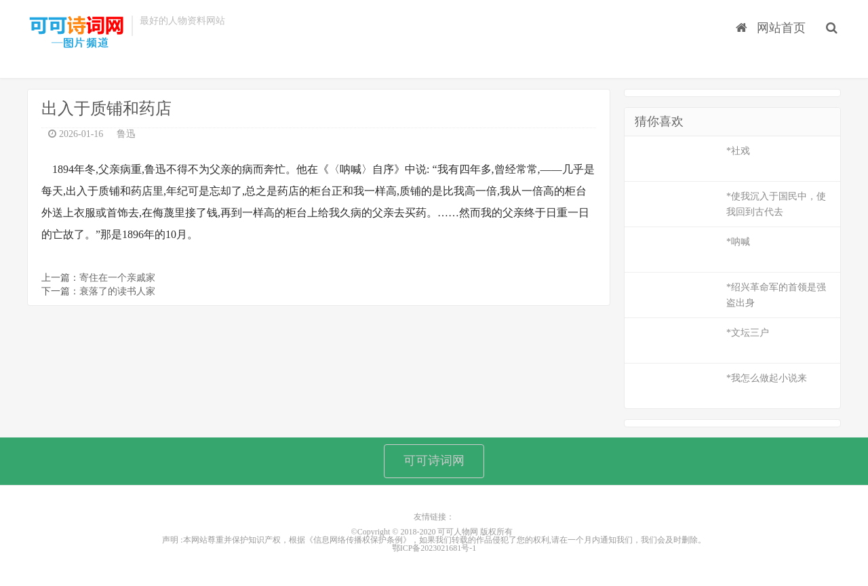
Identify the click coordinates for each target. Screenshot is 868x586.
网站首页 (771, 28)
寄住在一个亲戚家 (117, 278)
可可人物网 (76, 32)
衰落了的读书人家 (117, 291)
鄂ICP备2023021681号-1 (434, 548)
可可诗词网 (434, 460)
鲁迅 (126, 134)
